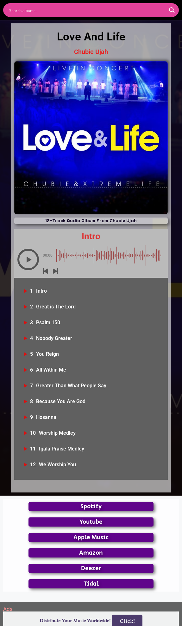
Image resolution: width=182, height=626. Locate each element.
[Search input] (87, 10)
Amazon (91, 553)
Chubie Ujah (91, 52)
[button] (28, 259)
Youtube (91, 522)
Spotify (91, 506)
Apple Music (91, 537)
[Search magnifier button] (171, 10)
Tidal (91, 584)
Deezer (91, 568)
